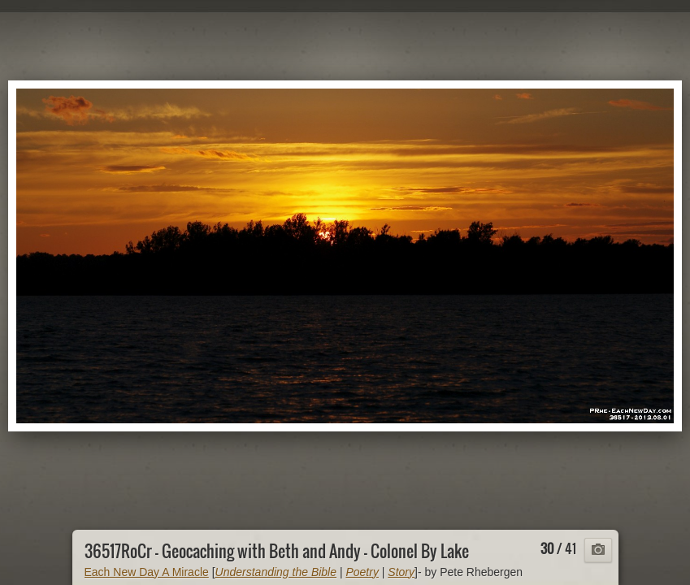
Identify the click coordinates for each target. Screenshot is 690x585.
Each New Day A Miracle (147, 572)
